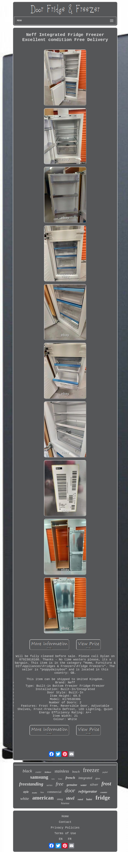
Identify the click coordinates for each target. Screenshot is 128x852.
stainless (61, 771)
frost (106, 784)
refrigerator (87, 791)
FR (70, 839)
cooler (38, 772)
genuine (72, 785)
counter (103, 792)
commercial (54, 792)
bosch (76, 771)
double (34, 793)
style (26, 792)
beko (53, 779)
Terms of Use (65, 833)
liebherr (48, 772)
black (27, 771)
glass (98, 778)
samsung (39, 777)
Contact (65, 822)
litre (42, 792)
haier (89, 799)
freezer (91, 770)
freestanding (31, 784)
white (24, 798)
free (59, 784)
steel (70, 798)
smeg (60, 799)
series (49, 785)
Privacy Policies (65, 827)
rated (80, 799)
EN (60, 839)
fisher (60, 779)
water (83, 785)
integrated (85, 778)
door (70, 791)
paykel (105, 772)
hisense (65, 803)
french (70, 778)
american (43, 798)
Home (65, 816)
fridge (103, 798)
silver (94, 784)
